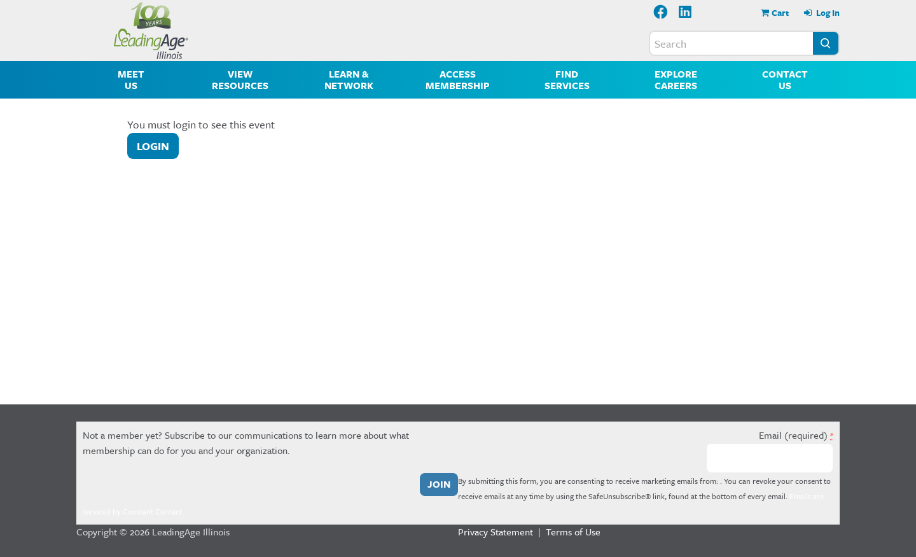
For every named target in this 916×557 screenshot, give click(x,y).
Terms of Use (573, 532)
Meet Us (131, 79)
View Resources (240, 79)
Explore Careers (676, 79)
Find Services (567, 79)
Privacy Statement (495, 532)
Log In (827, 12)
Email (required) (796, 435)
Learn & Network (348, 79)
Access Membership (458, 79)
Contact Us (785, 79)
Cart (780, 12)
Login (153, 146)
